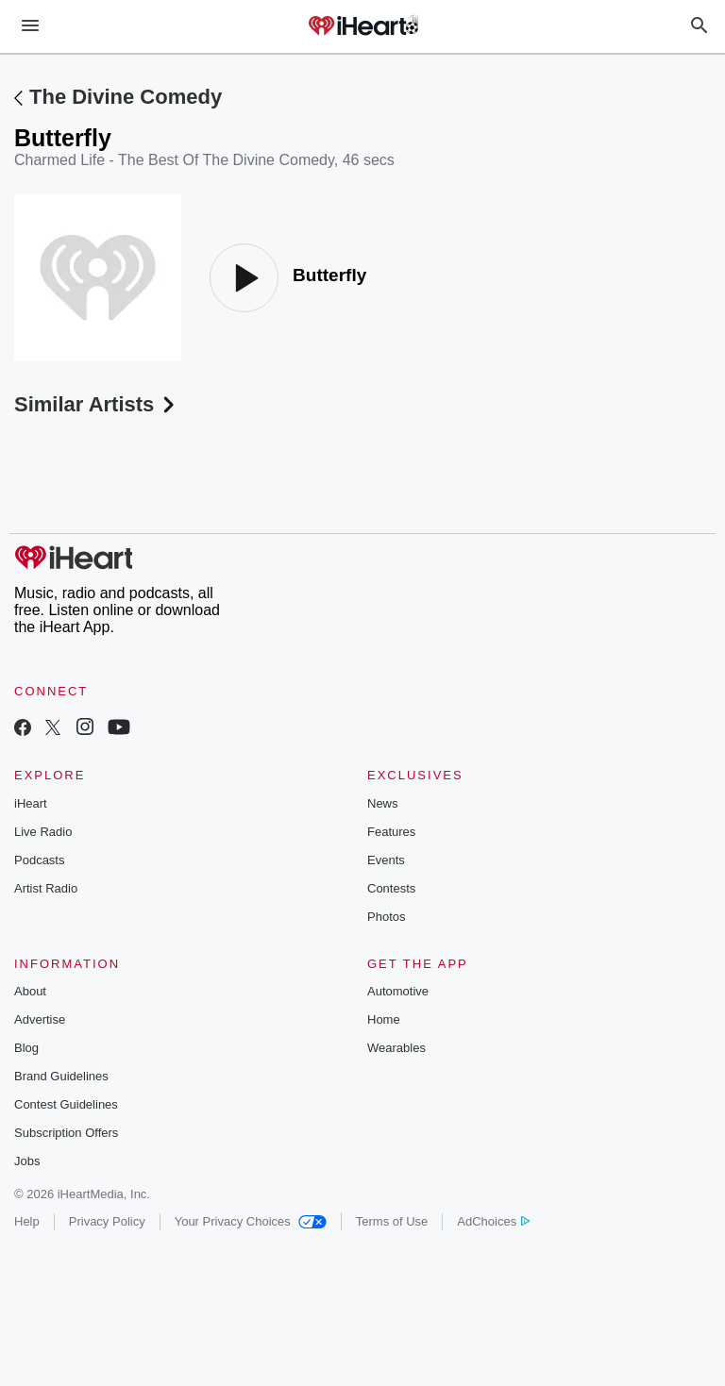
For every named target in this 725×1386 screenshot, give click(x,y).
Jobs (27, 1161)
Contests (391, 888)
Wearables (396, 1048)
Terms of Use (392, 1221)
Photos (386, 917)
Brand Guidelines (61, 1076)
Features (391, 832)
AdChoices (493, 1221)
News (382, 803)
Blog (26, 1048)
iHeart (30, 803)
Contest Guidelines (66, 1104)
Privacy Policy (107, 1221)
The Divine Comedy (125, 97)
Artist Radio (45, 888)
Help (27, 1221)
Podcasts (39, 860)
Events (386, 860)
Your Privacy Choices (251, 1221)
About (30, 991)
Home (383, 1019)
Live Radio (43, 832)
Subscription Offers (66, 1133)
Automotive (398, 991)
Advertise (39, 1019)
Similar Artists (96, 404)
